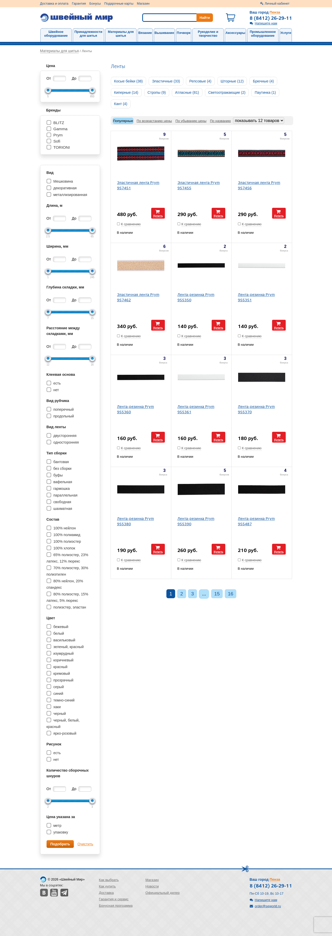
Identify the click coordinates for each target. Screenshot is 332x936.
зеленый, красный (68, 647)
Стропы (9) (157, 92)
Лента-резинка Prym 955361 (195, 409)
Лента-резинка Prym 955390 (195, 521)
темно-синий (63, 700)
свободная (61, 502)
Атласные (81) (187, 92)
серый (58, 687)
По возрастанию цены (154, 121)
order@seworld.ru (268, 906)
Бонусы (95, 3)
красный (60, 667)
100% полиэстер (66, 541)
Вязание (145, 33)
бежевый (60, 627)
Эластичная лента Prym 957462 (138, 297)
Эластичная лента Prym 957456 (259, 185)
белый (58, 633)
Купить (158, 216)
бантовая (60, 462)
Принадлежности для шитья (88, 34)
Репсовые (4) (200, 81)
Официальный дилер (162, 893)
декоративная (64, 188)
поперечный (63, 409)
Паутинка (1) (265, 92)
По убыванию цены (190, 121)
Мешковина (62, 181)
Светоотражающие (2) (227, 92)
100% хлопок (63, 548)
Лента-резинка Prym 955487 (256, 521)
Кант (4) (120, 104)
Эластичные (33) (166, 81)
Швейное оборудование (56, 34)
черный (59, 714)
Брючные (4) (263, 81)
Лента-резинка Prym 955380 (135, 521)
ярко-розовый (64, 733)
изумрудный (63, 653)
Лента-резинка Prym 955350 (195, 297)
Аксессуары (235, 33)
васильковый (63, 640)
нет (55, 390)
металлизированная (69, 195)
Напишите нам (266, 23)
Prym (57, 135)
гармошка (61, 488)
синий (57, 693)
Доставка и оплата (54, 3)
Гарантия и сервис (114, 899)
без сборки (62, 468)
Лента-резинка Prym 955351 (256, 297)
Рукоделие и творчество (208, 34)
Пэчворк (183, 33)
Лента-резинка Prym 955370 (256, 409)
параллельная (65, 495)
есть (56, 383)
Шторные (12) (232, 81)
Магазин (143, 3)
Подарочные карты (118, 3)
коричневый (63, 660)
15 (217, 593)
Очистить (85, 844)
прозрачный (63, 680)
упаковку (60, 832)
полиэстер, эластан (69, 607)
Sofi (56, 141)
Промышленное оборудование (263, 34)
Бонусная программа (116, 905)
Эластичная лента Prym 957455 (198, 185)
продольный (63, 416)
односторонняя (65, 442)
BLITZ (58, 122)
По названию (220, 121)
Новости (152, 886)
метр (56, 825)
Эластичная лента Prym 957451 (138, 185)
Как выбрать (109, 880)
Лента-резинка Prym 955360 (135, 409)
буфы (57, 475)
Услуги (285, 33)
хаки (56, 707)
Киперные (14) (126, 92)
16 (230, 593)
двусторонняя (64, 436)
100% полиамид (66, 535)
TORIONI (61, 147)
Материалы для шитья (121, 34)
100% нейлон (64, 528)
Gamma (60, 129)
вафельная (62, 482)
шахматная (62, 509)
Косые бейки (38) (128, 81)
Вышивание (164, 33)
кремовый (61, 673)
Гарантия (79, 3)
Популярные (123, 121)
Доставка (106, 893)
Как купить (107, 886)
